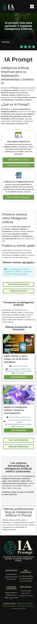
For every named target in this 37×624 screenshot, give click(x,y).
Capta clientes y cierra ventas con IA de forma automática (16, 359)
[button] (32, 6)
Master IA (19, 422)
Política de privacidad (25, 604)
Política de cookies (9, 606)
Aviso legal (21, 606)
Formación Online (25, 369)
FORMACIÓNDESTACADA (6, 339)
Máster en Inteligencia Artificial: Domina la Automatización (15, 410)
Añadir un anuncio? (20, 274)
